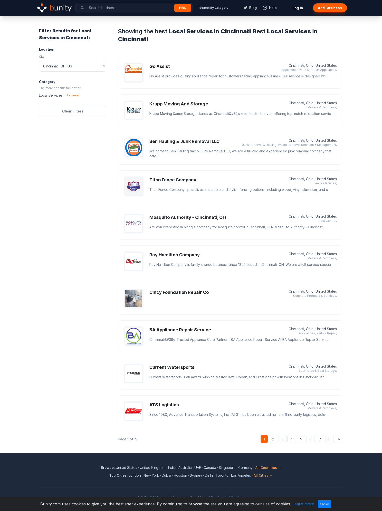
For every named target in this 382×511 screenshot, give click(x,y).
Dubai (166, 475)
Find (182, 7)
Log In (298, 8)
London (135, 475)
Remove (73, 95)
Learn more (303, 504)
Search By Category (213, 7)
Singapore (227, 467)
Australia (185, 467)
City (42, 56)
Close (324, 504)
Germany (245, 467)
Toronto (222, 475)
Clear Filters (72, 111)
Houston (180, 475)
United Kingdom (152, 467)
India (172, 467)
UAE (197, 467)
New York (151, 475)
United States (126, 467)
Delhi (209, 475)
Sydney (196, 475)
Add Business (330, 8)
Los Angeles (241, 475)
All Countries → (268, 467)
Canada (210, 467)
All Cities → (263, 475)
